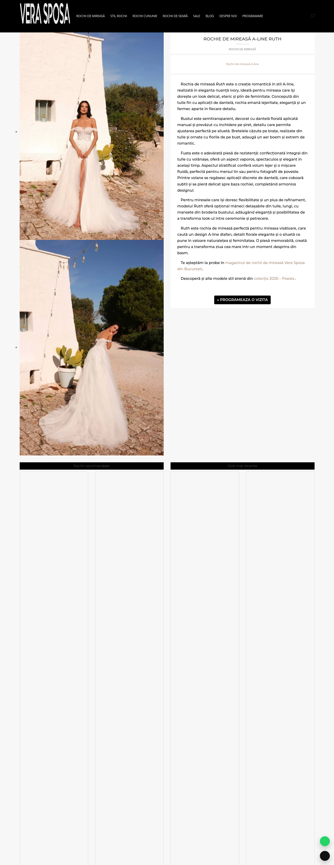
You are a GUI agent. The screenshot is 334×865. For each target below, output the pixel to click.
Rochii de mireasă (90, 16)
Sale (196, 16)
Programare (252, 16)
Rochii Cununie (145, 16)
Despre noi (228, 16)
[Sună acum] (325, 856)
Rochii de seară (175, 16)
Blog (210, 16)
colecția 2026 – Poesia (274, 278)
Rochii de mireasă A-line (242, 64)
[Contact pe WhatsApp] (325, 841)
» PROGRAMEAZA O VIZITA (242, 300)
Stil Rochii (118, 16)
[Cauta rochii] (313, 15)
